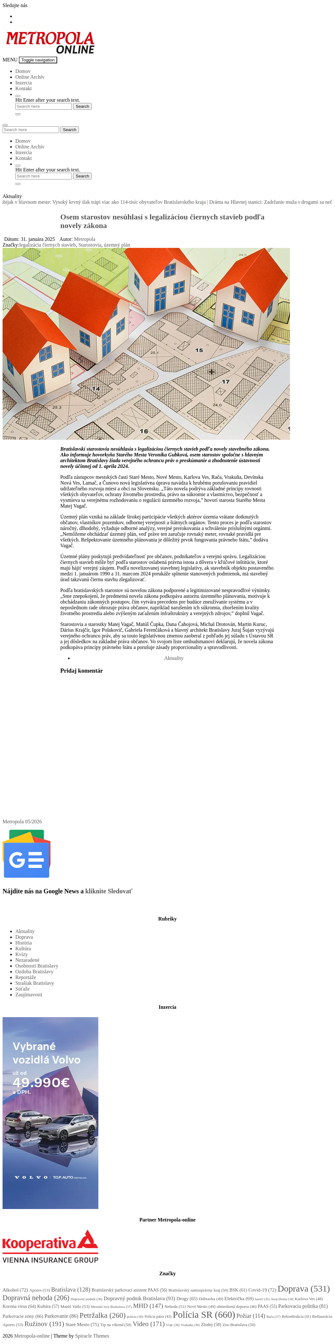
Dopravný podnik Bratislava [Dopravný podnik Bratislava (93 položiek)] (139, 1298)
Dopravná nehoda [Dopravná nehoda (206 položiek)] (36, 1298)
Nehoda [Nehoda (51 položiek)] (175, 1306)
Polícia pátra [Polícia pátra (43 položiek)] (158, 1316)
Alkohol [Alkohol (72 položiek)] (15, 1290)
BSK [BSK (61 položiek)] (238, 1290)
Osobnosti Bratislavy (36, 965)
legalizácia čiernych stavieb (47, 245)
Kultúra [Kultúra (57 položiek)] (48, 1306)
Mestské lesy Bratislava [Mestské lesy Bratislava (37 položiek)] (111, 1306)
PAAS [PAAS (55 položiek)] (267, 1306)
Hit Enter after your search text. (47, 100)
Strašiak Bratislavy (34, 983)
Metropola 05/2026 (22, 821)
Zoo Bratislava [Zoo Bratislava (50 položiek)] (239, 1324)
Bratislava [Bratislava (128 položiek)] (70, 1289)
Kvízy (21, 954)
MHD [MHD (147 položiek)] (148, 1305)
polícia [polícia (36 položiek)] (135, 1316)
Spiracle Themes (92, 1336)
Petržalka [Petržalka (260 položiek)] (103, 1315)
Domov (23, 71)
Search (69, 129)
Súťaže (22, 989)
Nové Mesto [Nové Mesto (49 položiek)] (201, 1306)
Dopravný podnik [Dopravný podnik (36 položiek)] (86, 1299)
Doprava (24, 937)
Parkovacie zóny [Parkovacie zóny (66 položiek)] (23, 1316)
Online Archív (29, 77)
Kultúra (23, 948)
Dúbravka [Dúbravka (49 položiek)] (211, 1298)
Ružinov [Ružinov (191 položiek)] (44, 1324)
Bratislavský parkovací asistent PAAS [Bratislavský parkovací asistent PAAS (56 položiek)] (129, 1290)
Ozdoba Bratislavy (34, 971)
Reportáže (25, 977)
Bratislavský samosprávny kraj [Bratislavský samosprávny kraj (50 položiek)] (198, 1290)
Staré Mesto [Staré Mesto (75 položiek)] (82, 1324)
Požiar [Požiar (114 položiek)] (250, 1316)
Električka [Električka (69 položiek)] (239, 1298)
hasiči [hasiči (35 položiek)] (262, 1299)
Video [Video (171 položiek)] (148, 1324)
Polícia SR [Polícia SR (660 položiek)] (204, 1314)
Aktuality (173, 658)
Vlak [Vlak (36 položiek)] (173, 1325)
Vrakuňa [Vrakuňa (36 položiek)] (190, 1325)
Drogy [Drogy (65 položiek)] (187, 1298)
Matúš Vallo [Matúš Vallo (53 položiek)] (74, 1306)
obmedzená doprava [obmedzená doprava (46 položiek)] (237, 1306)
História (23, 942)
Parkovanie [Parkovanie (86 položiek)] (61, 1316)
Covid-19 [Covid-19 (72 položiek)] (262, 1290)
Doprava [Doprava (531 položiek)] (304, 1288)
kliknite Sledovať (109, 891)
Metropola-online (32, 1336)
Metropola (84, 239)
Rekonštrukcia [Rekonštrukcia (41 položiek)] (296, 1316)
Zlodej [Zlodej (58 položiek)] (211, 1324)
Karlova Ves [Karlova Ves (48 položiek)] (309, 1299)
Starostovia (89, 245)
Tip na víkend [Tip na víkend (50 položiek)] (116, 1324)
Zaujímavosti (28, 994)
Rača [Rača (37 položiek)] (273, 1316)
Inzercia (23, 82)
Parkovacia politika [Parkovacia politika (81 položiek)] (303, 1306)
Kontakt (23, 88)
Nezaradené (27, 960)
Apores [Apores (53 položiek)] (39, 1290)
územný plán (117, 245)
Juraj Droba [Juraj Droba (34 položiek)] (282, 1299)
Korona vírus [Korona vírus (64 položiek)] (19, 1306)
